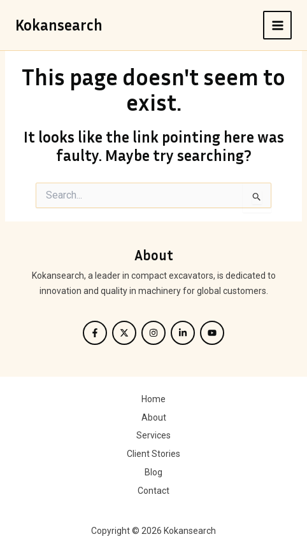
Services (153, 435)
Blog (153, 472)
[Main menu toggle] (277, 25)
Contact (153, 491)
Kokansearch (59, 25)
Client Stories (153, 454)
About (153, 417)
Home (153, 399)
